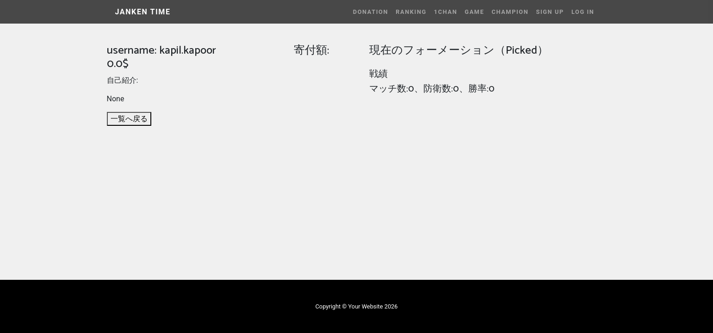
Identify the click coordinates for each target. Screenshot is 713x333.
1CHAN (446, 11)
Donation (370, 11)
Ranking (411, 11)
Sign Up (550, 11)
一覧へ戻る (129, 118)
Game (474, 11)
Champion (509, 11)
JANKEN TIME (143, 11)
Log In (583, 11)
